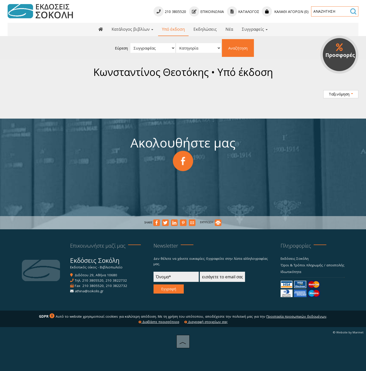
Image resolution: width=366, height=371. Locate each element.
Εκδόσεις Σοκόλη (295, 258)
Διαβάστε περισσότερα (159, 321)
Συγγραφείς (255, 29)
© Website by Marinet (348, 332)
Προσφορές (340, 50)
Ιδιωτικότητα (291, 271)
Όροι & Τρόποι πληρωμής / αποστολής (312, 265)
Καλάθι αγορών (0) (285, 11)
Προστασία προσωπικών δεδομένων (296, 316)
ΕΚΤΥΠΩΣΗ (210, 222)
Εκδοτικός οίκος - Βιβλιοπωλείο (96, 267)
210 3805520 (92, 280)
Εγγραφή (168, 288)
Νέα (229, 29)
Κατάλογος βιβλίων (132, 29)
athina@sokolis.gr (89, 291)
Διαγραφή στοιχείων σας (206, 321)
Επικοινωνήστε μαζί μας (98, 245)
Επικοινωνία (206, 11)
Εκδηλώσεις (205, 29)
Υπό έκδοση (173, 29)
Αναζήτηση (238, 48)
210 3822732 (116, 280)
